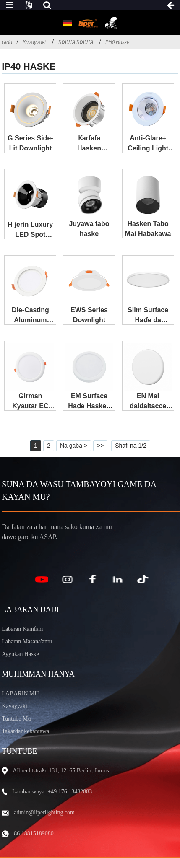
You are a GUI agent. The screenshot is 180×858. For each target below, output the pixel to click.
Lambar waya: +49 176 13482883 (52, 791)
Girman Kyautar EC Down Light (30, 406)
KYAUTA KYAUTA (75, 42)
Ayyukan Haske (20, 654)
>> (100, 445)
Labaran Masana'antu (27, 641)
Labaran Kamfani (22, 629)
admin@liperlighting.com (44, 812)
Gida (7, 42)
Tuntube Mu (16, 718)
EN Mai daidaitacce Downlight (148, 406)
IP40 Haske (117, 42)
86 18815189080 (34, 833)
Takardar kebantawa (25, 731)
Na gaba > (73, 445)
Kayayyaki (34, 42)
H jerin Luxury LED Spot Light (30, 234)
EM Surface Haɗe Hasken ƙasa (89, 406)
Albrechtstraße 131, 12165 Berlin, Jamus (61, 770)
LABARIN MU (20, 693)
